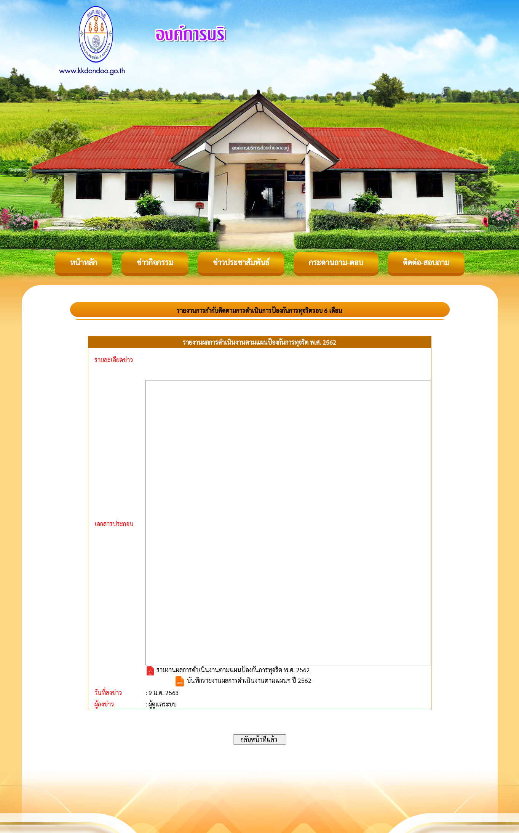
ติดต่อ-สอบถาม (426, 262)
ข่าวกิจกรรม (155, 262)
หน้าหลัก (83, 262)
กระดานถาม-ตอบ (336, 262)
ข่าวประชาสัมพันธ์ (241, 262)
